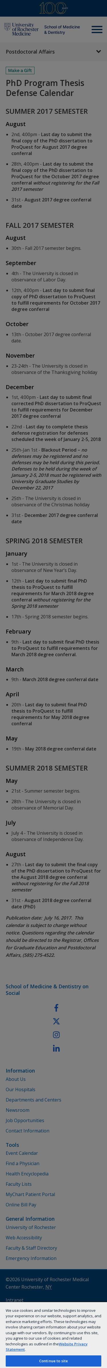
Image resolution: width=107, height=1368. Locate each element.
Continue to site (53, 1360)
